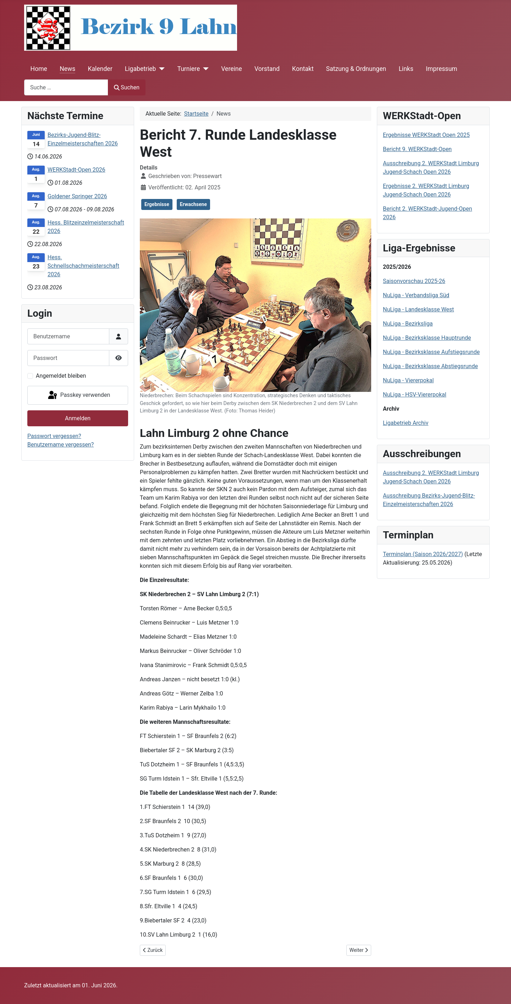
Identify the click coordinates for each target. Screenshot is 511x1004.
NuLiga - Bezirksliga (408, 323)
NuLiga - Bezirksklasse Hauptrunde (427, 337)
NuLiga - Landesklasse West (418, 309)
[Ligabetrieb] (160, 68)
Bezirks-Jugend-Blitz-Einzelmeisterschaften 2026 (83, 139)
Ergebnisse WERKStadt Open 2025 (426, 135)
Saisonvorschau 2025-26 (414, 281)
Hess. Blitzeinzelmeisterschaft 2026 (86, 226)
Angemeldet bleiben (61, 375)
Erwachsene (193, 204)
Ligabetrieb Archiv (405, 423)
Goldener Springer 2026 (77, 196)
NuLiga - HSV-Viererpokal (414, 394)
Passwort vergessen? (54, 436)
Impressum (441, 68)
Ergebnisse (156, 204)
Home (39, 68)
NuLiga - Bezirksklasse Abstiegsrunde (430, 366)
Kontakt (303, 68)
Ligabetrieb (140, 68)
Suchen (126, 87)
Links (406, 68)
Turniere (188, 68)
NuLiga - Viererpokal (408, 380)
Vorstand (267, 68)
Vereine (231, 68)
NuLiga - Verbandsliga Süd (416, 295)
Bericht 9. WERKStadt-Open (417, 149)
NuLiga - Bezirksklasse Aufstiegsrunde (431, 352)
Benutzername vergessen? (60, 444)
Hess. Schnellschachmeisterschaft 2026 (83, 266)
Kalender (100, 68)
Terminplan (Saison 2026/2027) (423, 554)
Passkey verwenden (78, 395)
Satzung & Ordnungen (356, 68)
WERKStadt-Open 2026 (76, 169)
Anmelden (77, 418)
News (67, 68)
